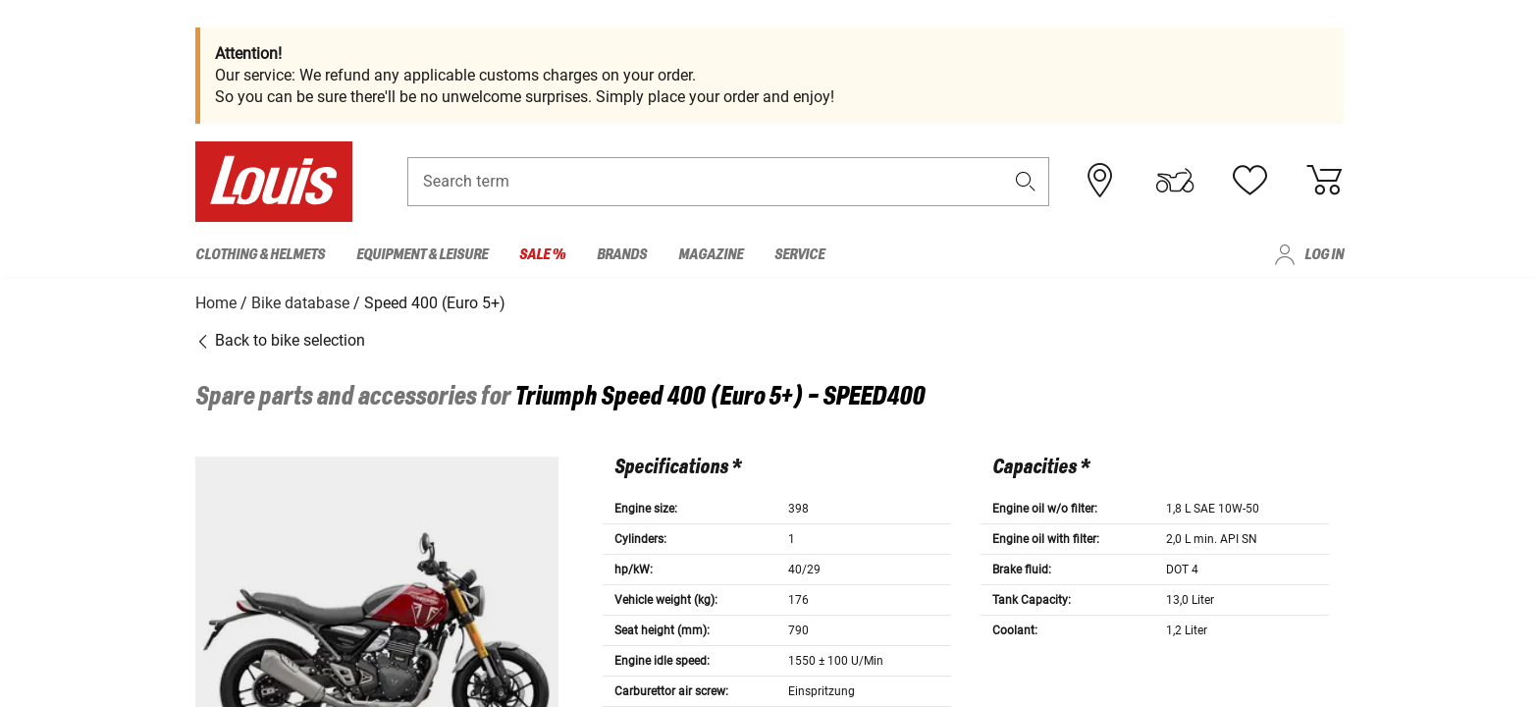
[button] (1025, 183)
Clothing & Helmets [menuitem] (260, 254)
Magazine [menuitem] (710, 254)
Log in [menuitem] (1324, 254)
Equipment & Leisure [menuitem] (422, 254)
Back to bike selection (280, 338)
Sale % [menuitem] (542, 254)
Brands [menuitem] (622, 254)
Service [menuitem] (799, 254)
